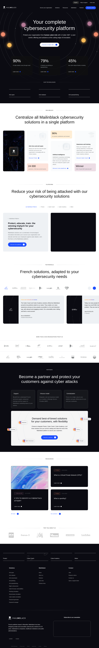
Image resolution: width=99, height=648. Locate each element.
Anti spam (12, 94)
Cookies (40, 646)
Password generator (14, 599)
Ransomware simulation (15, 594)
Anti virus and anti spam (36, 146)
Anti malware (42, 94)
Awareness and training (83, 144)
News (40, 572)
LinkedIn (10, 638)
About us (41, 575)
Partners (82, 7)
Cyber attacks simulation (15, 597)
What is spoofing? (60, 498)
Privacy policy (22, 646)
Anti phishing (12, 580)
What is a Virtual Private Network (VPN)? (68, 475)
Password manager (13, 602)
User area (92, 2)
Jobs (70, 572)
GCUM (28, 646)
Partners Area (42, 583)
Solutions (57, 7)
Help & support (83, 2)
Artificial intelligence (59, 154)
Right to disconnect (13, 586)
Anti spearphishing (74, 94)
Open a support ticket (74, 580)
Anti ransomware (13, 578)
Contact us (71, 578)
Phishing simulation (13, 591)
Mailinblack (73, 7)
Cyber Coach (30, 558)
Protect (5, 558)
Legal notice (34, 646)
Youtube (17, 638)
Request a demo (91, 7)
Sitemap (45, 646)
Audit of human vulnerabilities (16, 588)
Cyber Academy (55, 558)
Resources (65, 7)
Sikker (76, 558)
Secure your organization (46, 7)
